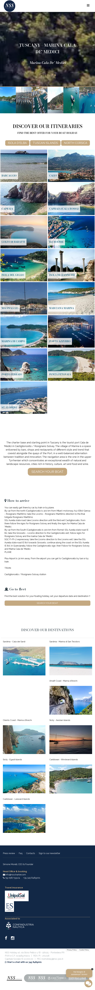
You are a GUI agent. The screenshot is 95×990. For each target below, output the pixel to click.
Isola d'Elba (17, 143)
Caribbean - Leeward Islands (16, 799)
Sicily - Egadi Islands (12, 759)
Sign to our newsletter (49, 853)
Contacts (30, 853)
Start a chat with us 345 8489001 (23, 962)
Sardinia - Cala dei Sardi (14, 641)
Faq (20, 853)
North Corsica (75, 143)
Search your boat (47, 472)
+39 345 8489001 (31, 878)
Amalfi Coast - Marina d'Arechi (63, 681)
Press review (9, 853)
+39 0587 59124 (12, 878)
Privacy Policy (72, 950)
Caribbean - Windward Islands (63, 759)
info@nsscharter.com (14, 874)
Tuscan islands (45, 143)
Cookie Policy (84, 950)
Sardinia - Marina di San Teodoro (64, 641)
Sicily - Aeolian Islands (59, 720)
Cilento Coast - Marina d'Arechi (17, 720)
